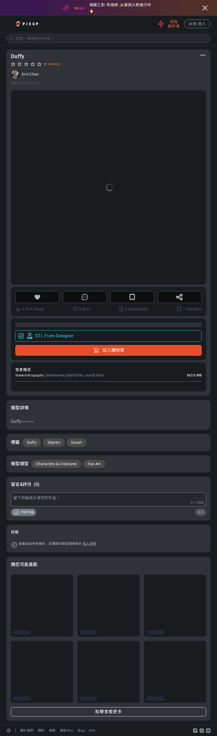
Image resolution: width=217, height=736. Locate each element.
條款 (52, 730)
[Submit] (11, 39)
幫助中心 (66, 730)
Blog (81, 730)
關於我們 (27, 730)
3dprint (53, 442)
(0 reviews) (52, 64)
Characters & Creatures (56, 464)
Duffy (32, 442)
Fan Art (94, 464)
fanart (76, 442)
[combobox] (108, 38)
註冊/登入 (197, 24)
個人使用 (89, 544)
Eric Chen (30, 74)
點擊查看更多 (108, 711)
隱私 (41, 730)
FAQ (92, 730)
